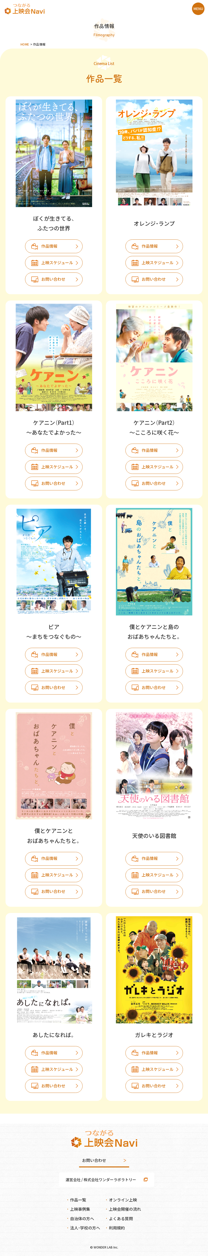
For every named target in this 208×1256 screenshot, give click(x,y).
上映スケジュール (57, 262)
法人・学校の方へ (85, 1227)
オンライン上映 (123, 1199)
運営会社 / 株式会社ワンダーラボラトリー (101, 1179)
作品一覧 (78, 1199)
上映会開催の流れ (125, 1209)
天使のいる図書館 (154, 835)
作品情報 (49, 246)
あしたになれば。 (54, 1035)
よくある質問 (121, 1218)
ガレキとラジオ (154, 1035)
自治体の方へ (82, 1218)
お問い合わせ (53, 279)
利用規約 (117, 1227)
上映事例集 (80, 1209)
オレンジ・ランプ (154, 223)
